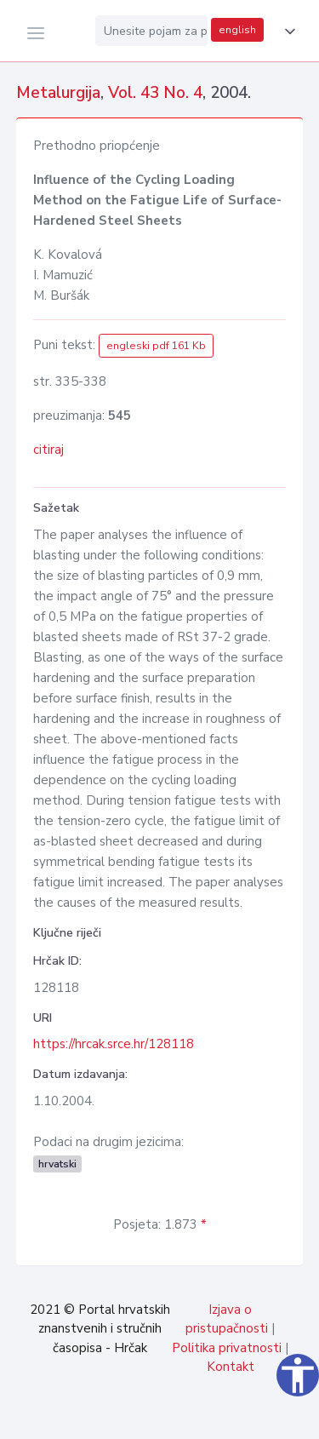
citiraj (48, 449)
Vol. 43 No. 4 (155, 93)
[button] (287, 31)
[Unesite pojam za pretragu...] (151, 30)
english (237, 30)
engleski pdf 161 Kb (156, 346)
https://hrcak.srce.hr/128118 (113, 1043)
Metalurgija (58, 93)
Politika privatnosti (227, 1347)
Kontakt (230, 1366)
